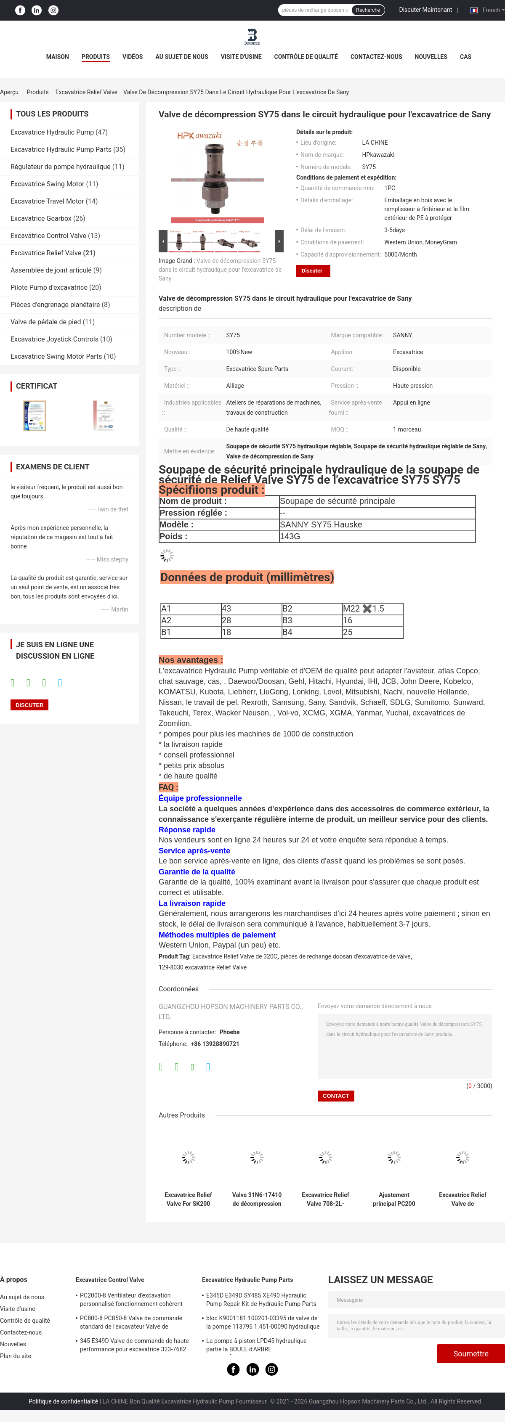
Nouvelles (431, 56)
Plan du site (15, 1356)
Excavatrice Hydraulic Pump (52, 132)
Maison (57, 56)
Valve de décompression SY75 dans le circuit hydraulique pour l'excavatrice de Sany (220, 269)
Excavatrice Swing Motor (47, 184)
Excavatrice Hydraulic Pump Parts (61, 150)
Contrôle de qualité (306, 56)
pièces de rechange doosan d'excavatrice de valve (346, 956)
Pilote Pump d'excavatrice (49, 287)
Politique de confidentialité (63, 1401)
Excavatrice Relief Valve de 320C (234, 956)
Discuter (312, 270)
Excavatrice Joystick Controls (54, 339)
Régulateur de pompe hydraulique (61, 167)
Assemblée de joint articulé (51, 270)
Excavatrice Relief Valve (86, 92)
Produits (96, 56)
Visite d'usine (241, 56)
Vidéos (132, 56)
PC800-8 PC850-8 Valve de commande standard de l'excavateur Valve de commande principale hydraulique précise (135, 1323)
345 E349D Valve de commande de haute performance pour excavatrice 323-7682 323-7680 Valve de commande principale (134, 1346)
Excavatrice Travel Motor (47, 201)
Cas (465, 56)
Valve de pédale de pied (46, 322)
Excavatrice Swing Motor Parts (56, 356)
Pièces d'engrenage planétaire (55, 305)
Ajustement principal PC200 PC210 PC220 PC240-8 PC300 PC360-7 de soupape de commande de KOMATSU (394, 1200)
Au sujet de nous (181, 56)
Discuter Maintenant (425, 9)
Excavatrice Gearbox (41, 218)
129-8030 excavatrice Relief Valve (203, 967)
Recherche (368, 10)
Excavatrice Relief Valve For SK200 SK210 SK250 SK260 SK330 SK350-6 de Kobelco (188, 1200)
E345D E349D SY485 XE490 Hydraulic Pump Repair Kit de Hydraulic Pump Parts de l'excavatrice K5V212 (261, 1301)
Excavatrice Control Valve (48, 236)
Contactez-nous (376, 56)
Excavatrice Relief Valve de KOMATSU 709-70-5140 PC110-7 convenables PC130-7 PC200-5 (462, 1200)
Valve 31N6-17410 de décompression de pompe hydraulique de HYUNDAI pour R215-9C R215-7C (257, 1200)
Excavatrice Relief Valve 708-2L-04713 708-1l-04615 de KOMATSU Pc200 (325, 1200)
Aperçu (9, 92)
